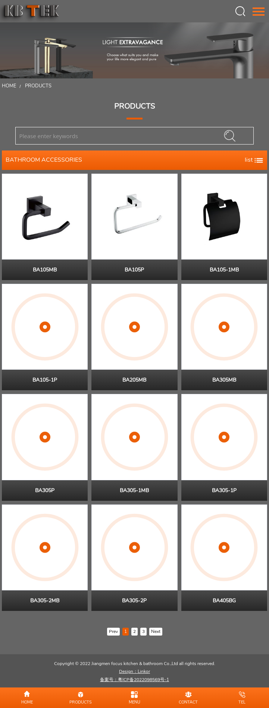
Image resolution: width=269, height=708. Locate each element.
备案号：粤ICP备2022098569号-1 (134, 680)
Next (155, 631)
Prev (113, 631)
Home (9, 86)
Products (38, 86)
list (254, 160)
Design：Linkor (134, 671)
